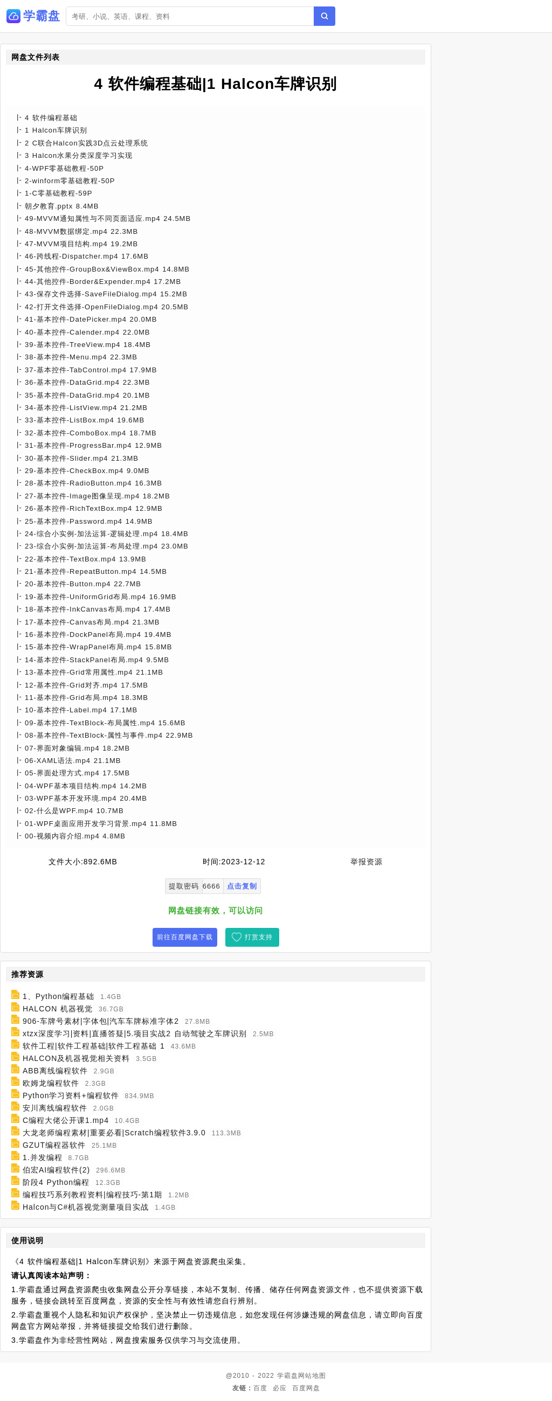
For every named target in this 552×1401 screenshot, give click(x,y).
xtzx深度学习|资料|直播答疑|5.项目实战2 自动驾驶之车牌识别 (135, 1033)
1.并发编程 (43, 1157)
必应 (280, 1388)
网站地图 (312, 1375)
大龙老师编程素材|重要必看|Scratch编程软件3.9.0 (114, 1132)
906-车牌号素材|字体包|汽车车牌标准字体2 (101, 1021)
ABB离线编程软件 (55, 1070)
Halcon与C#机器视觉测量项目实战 (86, 1207)
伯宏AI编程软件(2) (56, 1170)
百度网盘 (306, 1388)
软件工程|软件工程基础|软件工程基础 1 (94, 1046)
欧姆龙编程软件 (51, 1083)
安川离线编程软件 (55, 1108)
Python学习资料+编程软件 (71, 1095)
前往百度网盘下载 (185, 937)
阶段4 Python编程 (56, 1182)
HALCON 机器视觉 (58, 1008)
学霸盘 (287, 1375)
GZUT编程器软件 (54, 1145)
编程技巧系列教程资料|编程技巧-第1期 (92, 1194)
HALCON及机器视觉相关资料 (76, 1058)
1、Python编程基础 (58, 996)
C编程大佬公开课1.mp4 (66, 1120)
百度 (260, 1388)
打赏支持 (259, 937)
